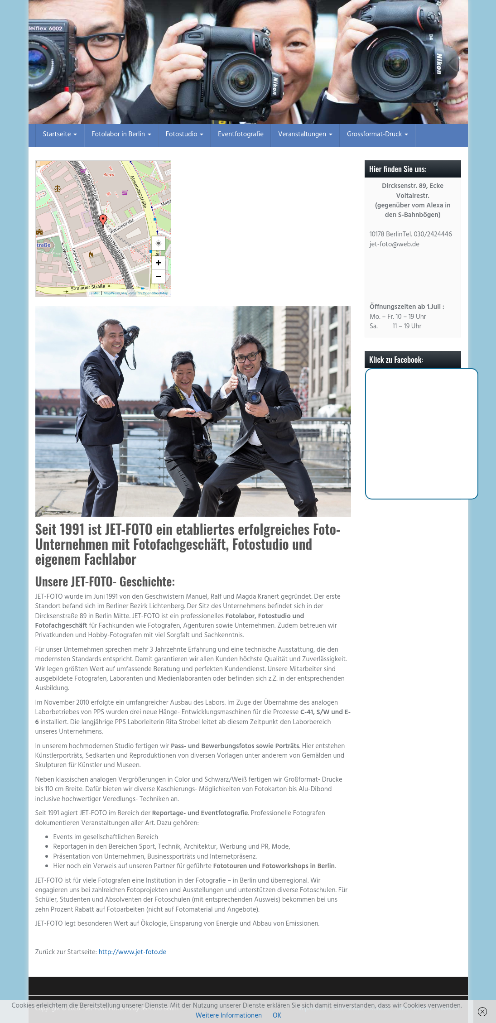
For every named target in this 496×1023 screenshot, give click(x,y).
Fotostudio (185, 135)
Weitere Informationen (229, 1016)
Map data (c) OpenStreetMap (145, 293)
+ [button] (159, 263)
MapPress (112, 293)
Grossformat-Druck (377, 135)
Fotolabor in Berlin (121, 135)
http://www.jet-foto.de (133, 953)
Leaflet (94, 293)
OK (277, 1016)
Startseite (60, 135)
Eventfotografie (241, 135)
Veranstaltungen (305, 135)
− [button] (159, 276)
